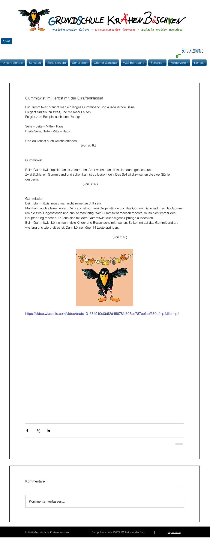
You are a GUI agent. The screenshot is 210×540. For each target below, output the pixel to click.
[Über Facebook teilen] (27, 431)
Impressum (174, 532)
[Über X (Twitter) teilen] (38, 431)
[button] (56, 62)
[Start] (6, 41)
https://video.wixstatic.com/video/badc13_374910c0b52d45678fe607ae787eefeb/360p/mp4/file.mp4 (102, 313)
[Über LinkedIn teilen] (48, 431)
